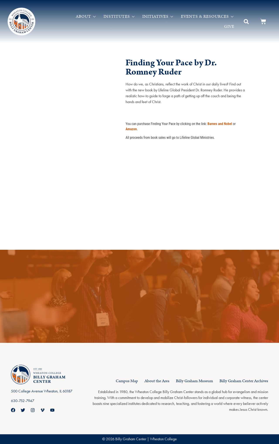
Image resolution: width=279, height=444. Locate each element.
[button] (246, 21)
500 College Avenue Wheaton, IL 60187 (41, 391)
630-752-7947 (22, 400)
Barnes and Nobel (220, 124)
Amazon (131, 129)
